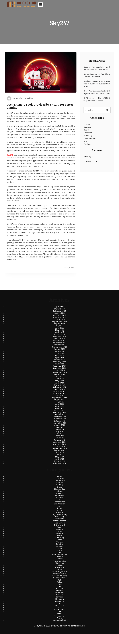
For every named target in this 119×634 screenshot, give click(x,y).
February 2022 (59, 412)
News (59, 569)
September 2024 (59, 347)
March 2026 (59, 309)
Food (59, 536)
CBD (59, 500)
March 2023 (59, 385)
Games (59, 542)
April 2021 (59, 434)
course (59, 506)
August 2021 (59, 425)
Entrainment (59, 525)
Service (59, 595)
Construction (59, 504)
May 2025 (59, 330)
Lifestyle (59, 557)
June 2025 (59, 328)
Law (85, 141)
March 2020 (59, 461)
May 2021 (59, 431)
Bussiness (59, 495)
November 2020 (59, 444)
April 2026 (59, 307)
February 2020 (59, 463)
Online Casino (59, 574)
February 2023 (59, 387)
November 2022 (59, 393)
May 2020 (59, 457)
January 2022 (59, 415)
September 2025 (59, 322)
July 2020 (59, 453)
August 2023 (59, 374)
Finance (59, 533)
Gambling (29, 98)
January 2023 (59, 389)
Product (87, 144)
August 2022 (59, 400)
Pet (59, 580)
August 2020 (59, 450)
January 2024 (60, 364)
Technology (59, 616)
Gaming (59, 544)
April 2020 (59, 459)
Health (86, 130)
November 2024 (59, 343)
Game (59, 540)
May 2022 (59, 406)
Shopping (59, 599)
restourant (59, 593)
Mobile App (59, 567)
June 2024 (59, 353)
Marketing (88, 135)
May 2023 (59, 381)
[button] (40, 4)
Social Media (59, 610)
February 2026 (59, 311)
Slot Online (59, 605)
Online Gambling (59, 576)
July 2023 (59, 376)
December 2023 (59, 366)
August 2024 (59, 349)
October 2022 (59, 396)
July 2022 (59, 402)
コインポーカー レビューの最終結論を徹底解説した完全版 (97, 99)
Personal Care (59, 578)
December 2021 (59, 417)
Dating (59, 510)
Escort (59, 527)
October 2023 (59, 370)
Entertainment (90, 138)
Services (59, 597)
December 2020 (59, 442)
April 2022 (59, 408)
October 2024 (59, 345)
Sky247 (10, 155)
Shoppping (59, 601)
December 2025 (59, 315)
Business (87, 127)
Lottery (59, 559)
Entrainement (59, 523)
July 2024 (59, 351)
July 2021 (59, 427)
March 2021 (59, 436)
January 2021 (59, 440)
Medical (59, 565)
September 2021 (59, 423)
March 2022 (59, 410)
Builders (59, 491)
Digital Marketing (59, 514)
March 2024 (59, 360)
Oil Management (59, 571)
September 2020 (59, 448)
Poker (59, 582)
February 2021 (60, 438)
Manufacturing (59, 561)
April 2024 (59, 357)
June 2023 (59, 379)
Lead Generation (59, 555)
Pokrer (59, 584)
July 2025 (59, 326)
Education (88, 132)
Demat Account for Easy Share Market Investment (97, 75)
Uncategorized (59, 620)
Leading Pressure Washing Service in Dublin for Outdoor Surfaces (97, 84)
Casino (87, 124)
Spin (59, 612)
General (59, 546)
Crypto (59, 508)
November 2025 (59, 317)
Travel (59, 618)
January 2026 (60, 313)
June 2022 (59, 404)
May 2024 (59, 355)
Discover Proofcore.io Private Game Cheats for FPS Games (97, 68)
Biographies (59, 489)
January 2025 (60, 338)
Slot (59, 603)
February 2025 (59, 336)
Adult (59, 476)
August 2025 (59, 324)
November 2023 (59, 368)
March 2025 (59, 334)
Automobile (59, 481)
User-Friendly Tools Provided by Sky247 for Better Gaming (40, 106)
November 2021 (59, 419)
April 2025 (59, 332)
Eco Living (59, 516)
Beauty (59, 483)
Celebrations (59, 502)
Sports (59, 614)
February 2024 (59, 362)
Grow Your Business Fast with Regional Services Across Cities (97, 92)
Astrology (59, 478)
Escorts (59, 529)
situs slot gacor (90, 161)
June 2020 (59, 455)
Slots (59, 607)
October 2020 (59, 446)
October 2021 (59, 421)
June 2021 (59, 429)
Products (59, 590)
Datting (59, 512)
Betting (59, 485)
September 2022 (59, 398)
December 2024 (59, 341)
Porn (59, 586)
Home (59, 550)
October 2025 (59, 319)
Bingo (59, 487)
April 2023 (59, 383)
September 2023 (59, 372)
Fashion (59, 531)
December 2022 (59, 391)
